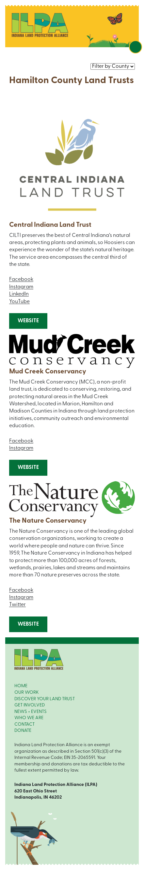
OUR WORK (26, 692)
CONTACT (24, 724)
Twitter (17, 604)
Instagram (21, 287)
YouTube (19, 301)
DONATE (22, 730)
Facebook (21, 279)
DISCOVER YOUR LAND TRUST (44, 699)
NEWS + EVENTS (30, 711)
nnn (112, 66)
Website (28, 321)
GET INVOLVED (29, 705)
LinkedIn (19, 294)
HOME (20, 686)
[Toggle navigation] (135, 46)
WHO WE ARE (28, 718)
